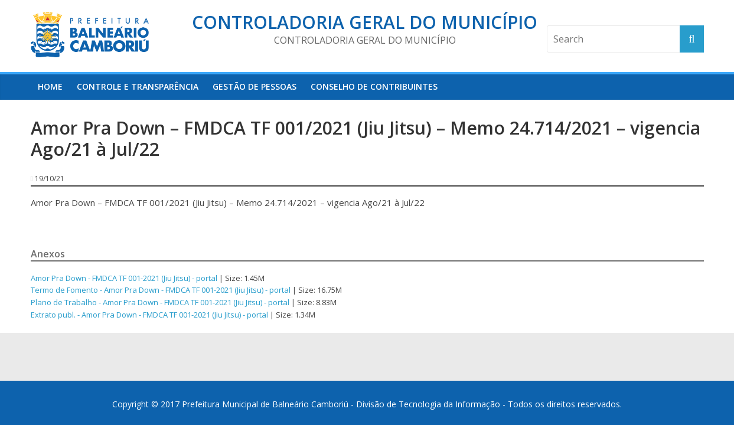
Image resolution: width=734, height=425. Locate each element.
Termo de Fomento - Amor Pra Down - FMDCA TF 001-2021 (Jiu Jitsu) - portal (161, 290)
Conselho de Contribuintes (374, 86)
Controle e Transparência (137, 86)
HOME (50, 86)
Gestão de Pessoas (254, 86)
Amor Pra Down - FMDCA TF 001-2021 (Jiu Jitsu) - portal (124, 278)
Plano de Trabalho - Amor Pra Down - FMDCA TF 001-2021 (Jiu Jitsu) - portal (160, 302)
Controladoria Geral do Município (364, 22)
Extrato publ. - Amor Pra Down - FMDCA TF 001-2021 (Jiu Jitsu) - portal (149, 314)
